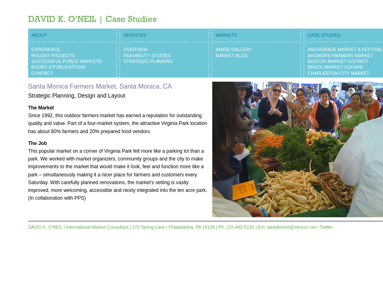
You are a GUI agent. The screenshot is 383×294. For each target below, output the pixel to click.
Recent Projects (53, 55)
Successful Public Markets (66, 61)
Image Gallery (234, 49)
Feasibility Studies (147, 55)
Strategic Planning (148, 61)
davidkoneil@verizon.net (291, 227)
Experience (45, 49)
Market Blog (232, 55)
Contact (42, 73)
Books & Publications (58, 67)
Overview (135, 49)
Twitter (325, 227)
